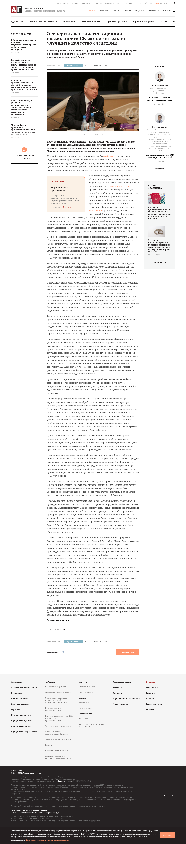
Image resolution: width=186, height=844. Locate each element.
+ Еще (164, 21)
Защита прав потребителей (58, 739)
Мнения (116, 11)
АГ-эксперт (84, 718)
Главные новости (87, 686)
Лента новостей (21, 34)
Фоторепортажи (120, 704)
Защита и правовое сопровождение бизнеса (56, 732)
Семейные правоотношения (58, 692)
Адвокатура (17, 21)
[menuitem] (17, 21)
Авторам (75, 3)
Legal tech (15, 709)
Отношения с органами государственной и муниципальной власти (56, 700)
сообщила (108, 156)
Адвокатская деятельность (43, 21)
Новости (92, 11)
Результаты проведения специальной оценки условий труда (35, 812)
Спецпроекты (140, 11)
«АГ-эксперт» (51, 682)
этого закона (95, 210)
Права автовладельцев (55, 686)
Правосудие (69, 21)
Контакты (86, 3)
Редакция (98, 3)
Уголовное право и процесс (96, 65)
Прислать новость (127, 652)
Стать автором (85, 708)
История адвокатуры (21, 715)
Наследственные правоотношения (53, 709)
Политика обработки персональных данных (29, 810)
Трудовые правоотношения (58, 726)
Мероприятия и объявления (126, 698)
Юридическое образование (24, 731)
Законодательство (91, 21)
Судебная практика (117, 21)
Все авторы (127, 3)
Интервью (127, 11)
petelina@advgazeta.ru (63, 781)
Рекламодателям (112, 3)
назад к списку (58, 629)
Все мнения (159, 169)
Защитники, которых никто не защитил (92, 725)
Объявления (154, 11)
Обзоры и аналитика (122, 682)
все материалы (160, 262)
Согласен (167, 835)
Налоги (48, 745)
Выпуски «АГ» (62, 3)
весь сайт (169, 11)
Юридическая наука (21, 726)
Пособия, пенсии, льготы (56, 750)
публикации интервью (119, 186)
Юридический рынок (144, 21)
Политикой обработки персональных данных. (47, 840)
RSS (151, 3)
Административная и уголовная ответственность (58, 757)
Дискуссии (104, 11)
